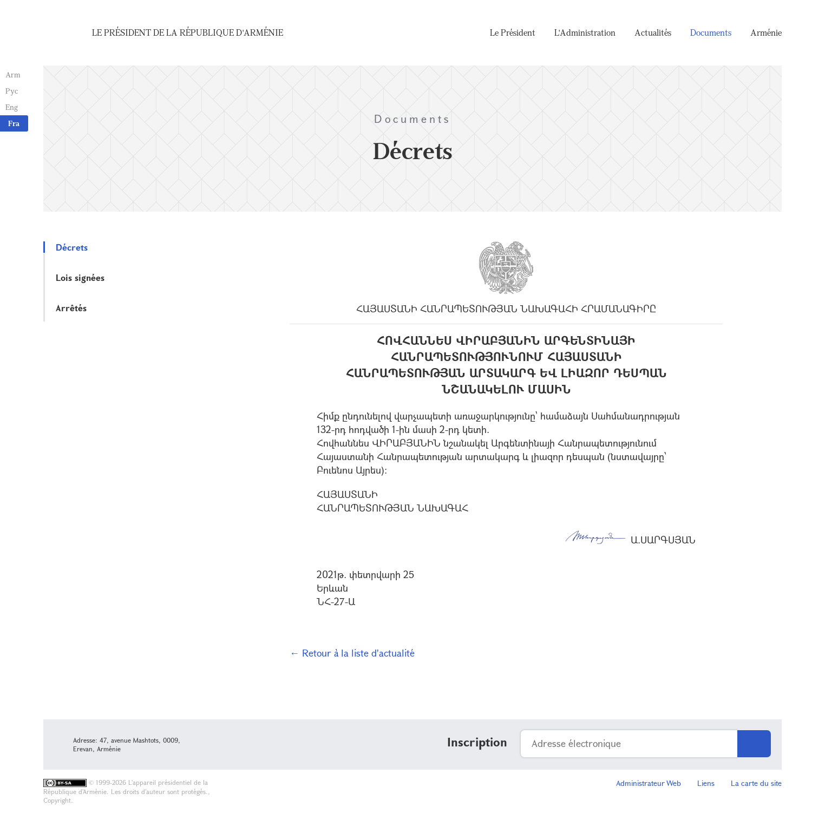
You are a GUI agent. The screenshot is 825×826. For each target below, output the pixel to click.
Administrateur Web (648, 783)
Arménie (766, 32)
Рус (11, 91)
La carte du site (756, 783)
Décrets (72, 247)
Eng (11, 107)
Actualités (652, 32)
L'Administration (585, 32)
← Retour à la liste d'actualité (352, 652)
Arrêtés (71, 307)
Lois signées (80, 277)
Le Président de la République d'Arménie (187, 32)
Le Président (512, 32)
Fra (13, 123)
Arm (13, 74)
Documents (710, 32)
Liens (706, 783)
